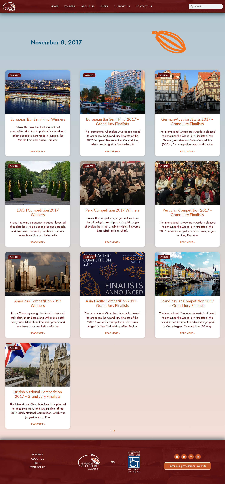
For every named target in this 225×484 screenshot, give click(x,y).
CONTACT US (38, 467)
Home (54, 6)
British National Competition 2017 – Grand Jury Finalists (38, 394)
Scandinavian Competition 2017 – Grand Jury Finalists (187, 303)
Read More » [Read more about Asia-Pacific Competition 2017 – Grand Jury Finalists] (112, 333)
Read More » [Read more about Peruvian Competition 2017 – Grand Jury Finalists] (187, 242)
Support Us (122, 6)
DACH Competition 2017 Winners (38, 212)
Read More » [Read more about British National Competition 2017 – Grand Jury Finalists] (38, 424)
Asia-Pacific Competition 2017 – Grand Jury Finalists (112, 303)
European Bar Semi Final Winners (37, 119)
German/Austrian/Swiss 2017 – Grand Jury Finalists (187, 121)
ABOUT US (37, 458)
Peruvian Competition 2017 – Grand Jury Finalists (187, 212)
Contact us (144, 6)
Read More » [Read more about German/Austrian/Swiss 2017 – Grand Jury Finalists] (187, 151)
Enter (104, 6)
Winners (69, 6)
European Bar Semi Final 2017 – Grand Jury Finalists (112, 121)
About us (87, 6)
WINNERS (37, 454)
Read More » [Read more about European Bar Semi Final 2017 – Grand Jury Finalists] (112, 151)
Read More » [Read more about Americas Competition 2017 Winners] (38, 333)
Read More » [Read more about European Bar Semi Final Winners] (38, 151)
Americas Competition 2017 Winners (37, 303)
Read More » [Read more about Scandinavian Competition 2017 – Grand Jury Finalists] (187, 333)
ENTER (37, 462)
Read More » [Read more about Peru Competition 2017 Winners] (112, 242)
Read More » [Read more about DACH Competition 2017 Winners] (38, 242)
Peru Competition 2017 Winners (112, 210)
